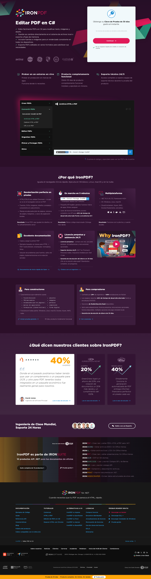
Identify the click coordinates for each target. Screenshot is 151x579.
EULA (88, 528)
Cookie (96, 567)
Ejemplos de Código (23, 512)
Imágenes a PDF (29, 129)
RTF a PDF (27, 141)
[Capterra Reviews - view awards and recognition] (22, 554)
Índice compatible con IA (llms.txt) (28, 532)
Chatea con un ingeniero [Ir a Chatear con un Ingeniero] (69, 269)
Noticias (47, 548)
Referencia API (21, 519)
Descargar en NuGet (117, 512)
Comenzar (47, 512)
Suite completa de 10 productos (31, 468)
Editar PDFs (27, 151)
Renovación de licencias (94, 522)
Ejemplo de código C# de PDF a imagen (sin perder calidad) (35, 133)
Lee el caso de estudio (61, 401)
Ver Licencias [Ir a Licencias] (86, 319)
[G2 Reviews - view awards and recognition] (8, 554)
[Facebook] (144, 552)
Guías (18, 515)
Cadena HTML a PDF (31, 122)
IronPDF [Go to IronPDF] (18, 541)
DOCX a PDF (28, 138)
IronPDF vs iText (73, 519)
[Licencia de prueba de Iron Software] (99, 577)
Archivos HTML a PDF (31, 119)
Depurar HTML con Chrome (53, 522)
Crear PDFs (26, 103)
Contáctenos (114, 548)
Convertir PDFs (28, 109)
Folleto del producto (23, 528)
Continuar (111, 41)
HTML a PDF (48, 515)
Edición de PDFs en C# (52, 519)
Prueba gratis (65, 468)
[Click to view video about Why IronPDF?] (116, 244)
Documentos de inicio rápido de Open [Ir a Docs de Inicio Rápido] (33, 269)
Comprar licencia (92, 512)
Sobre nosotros (36, 548)
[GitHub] (135, 552)
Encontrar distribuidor (94, 515)
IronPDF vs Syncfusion (75, 515)
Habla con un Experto (121, 426)
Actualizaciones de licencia (95, 519)
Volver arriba (129, 541)
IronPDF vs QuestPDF (74, 525)
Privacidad (89, 567)
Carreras (64, 548)
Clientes (55, 548)
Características (21, 522)
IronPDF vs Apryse (73, 522)
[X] (141, 552)
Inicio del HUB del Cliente (98, 548)
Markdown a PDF (30, 145)
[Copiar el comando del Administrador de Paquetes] (130, 152)
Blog (17, 525)
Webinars (82, 548)
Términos (82, 567)
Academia (73, 548)
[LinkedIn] (147, 552)
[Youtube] (138, 552)
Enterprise (89, 532)
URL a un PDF (29, 126)
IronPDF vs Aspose (73, 512)
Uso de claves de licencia (95, 525)
